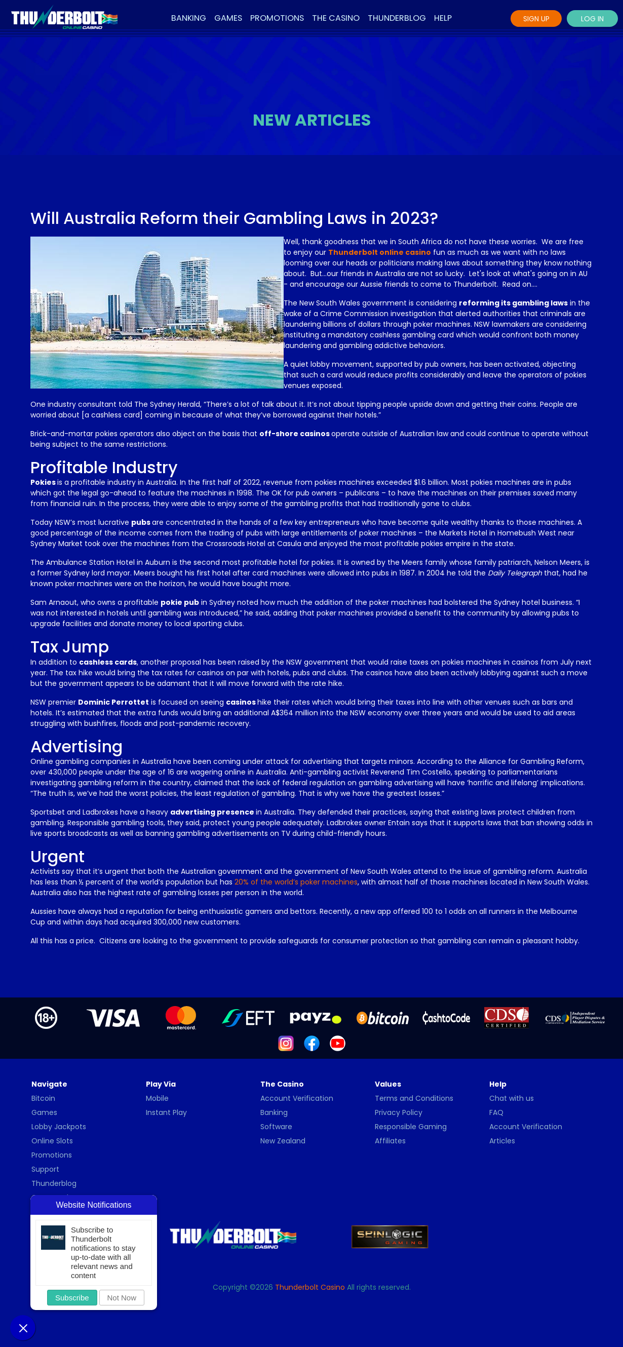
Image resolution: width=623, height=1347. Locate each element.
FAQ (496, 1112)
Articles (502, 1141)
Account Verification (296, 1098)
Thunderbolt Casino (310, 1287)
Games (228, 18)
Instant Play (166, 1112)
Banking (188, 18)
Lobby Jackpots (58, 1127)
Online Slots (52, 1141)
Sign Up (536, 19)
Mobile (157, 1098)
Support (45, 1169)
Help (443, 18)
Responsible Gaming (411, 1127)
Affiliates (390, 1141)
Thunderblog (397, 18)
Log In (592, 19)
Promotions (277, 18)
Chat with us (511, 1098)
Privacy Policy (398, 1112)
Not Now (122, 1297)
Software (276, 1127)
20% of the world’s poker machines (296, 882)
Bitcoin (43, 1098)
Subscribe (72, 1297)
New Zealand (282, 1141)
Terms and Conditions (414, 1098)
